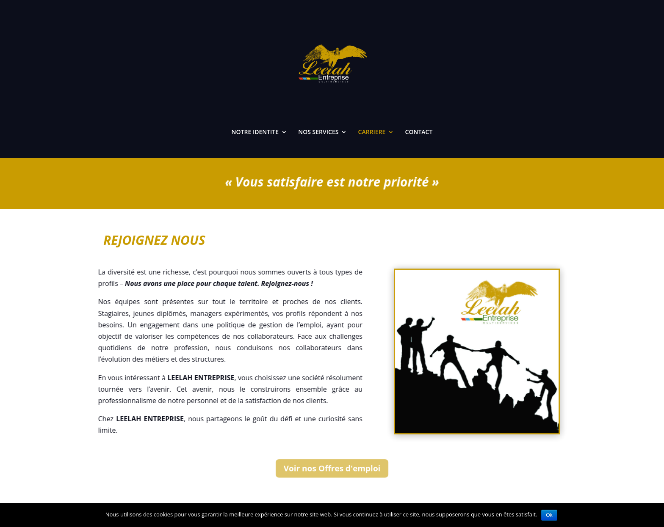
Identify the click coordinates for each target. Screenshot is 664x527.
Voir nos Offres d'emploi (332, 468)
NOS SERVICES (318, 132)
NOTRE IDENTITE (255, 132)
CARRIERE (372, 132)
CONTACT (419, 132)
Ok (549, 515)
